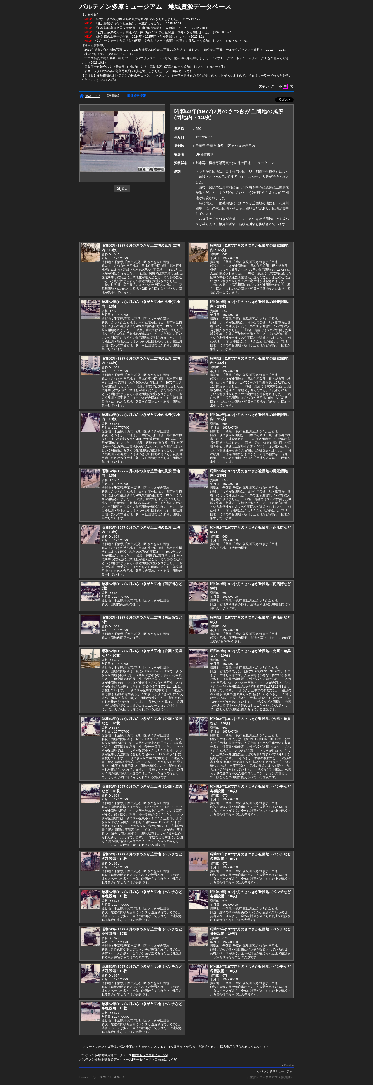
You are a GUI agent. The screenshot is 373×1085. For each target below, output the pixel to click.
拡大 (122, 189)
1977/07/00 (204, 137)
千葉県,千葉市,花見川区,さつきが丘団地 (226, 146)
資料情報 (113, 96)
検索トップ (89, 96)
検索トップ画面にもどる (150, 1055)
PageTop (289, 1065)
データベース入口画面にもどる (154, 1059)
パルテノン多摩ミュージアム (274, 1071)
